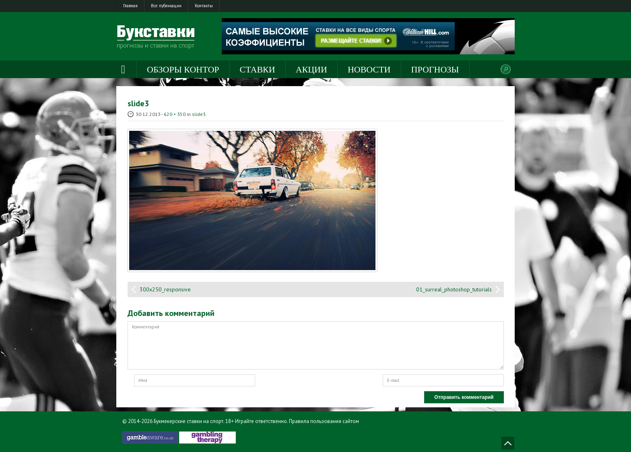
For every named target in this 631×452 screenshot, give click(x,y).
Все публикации (166, 5)
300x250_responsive (165, 289)
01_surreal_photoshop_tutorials (454, 289)
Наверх (507, 443)
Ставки (257, 69)
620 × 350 (175, 114)
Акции (311, 69)
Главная (130, 5)
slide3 (199, 114)
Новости (369, 69)
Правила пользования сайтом (324, 421)
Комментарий (316, 345)
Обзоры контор (183, 69)
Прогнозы (435, 69)
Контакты (204, 5)
